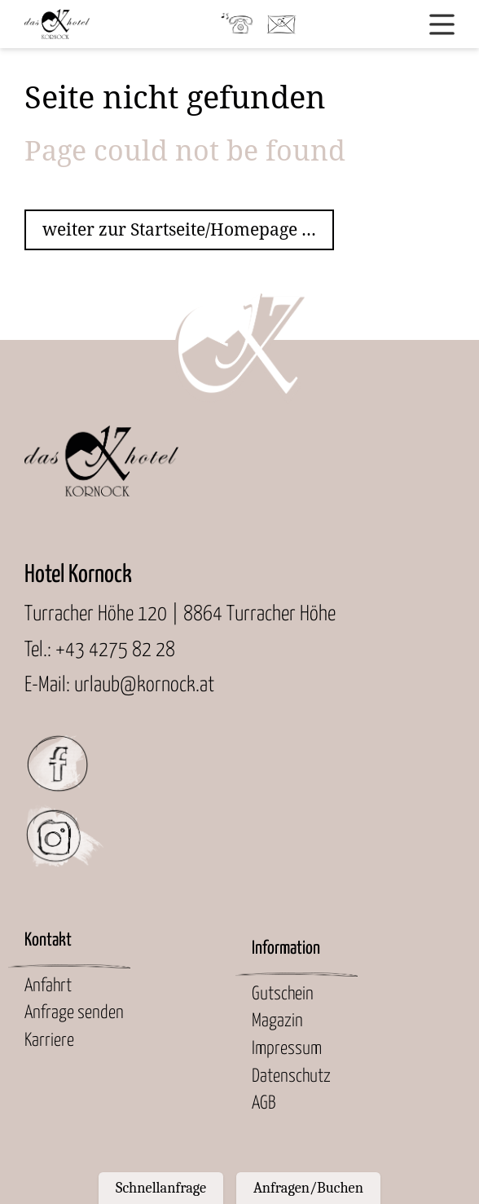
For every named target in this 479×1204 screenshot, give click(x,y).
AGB (263, 1104)
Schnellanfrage (161, 1188)
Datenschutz (291, 1077)
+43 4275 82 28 (115, 650)
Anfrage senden (74, 1013)
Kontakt (48, 941)
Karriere (49, 1041)
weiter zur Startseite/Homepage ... (179, 229)
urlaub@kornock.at (144, 685)
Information (286, 949)
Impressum (287, 1049)
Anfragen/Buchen (308, 1188)
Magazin (277, 1021)
